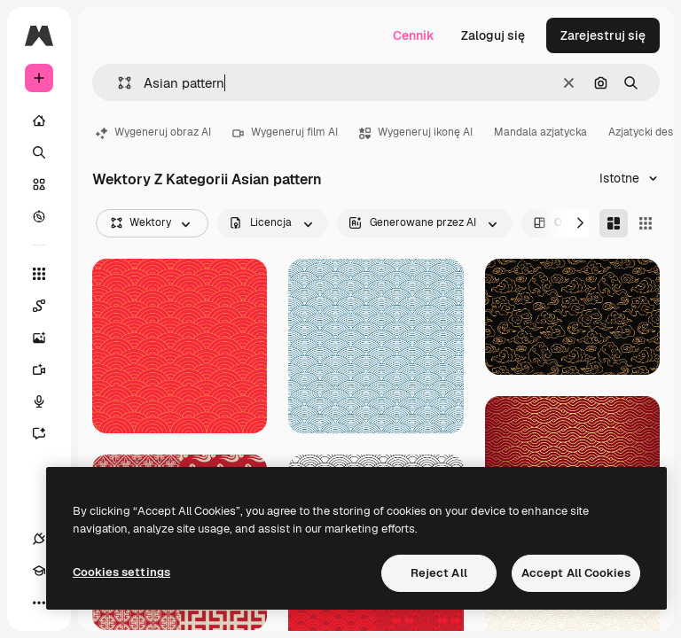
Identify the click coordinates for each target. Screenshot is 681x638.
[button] (117, 82)
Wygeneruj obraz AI (153, 132)
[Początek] (39, 120)
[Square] (645, 223)
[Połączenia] (39, 539)
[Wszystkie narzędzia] (39, 274)
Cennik (413, 35)
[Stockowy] (39, 184)
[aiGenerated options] (425, 223)
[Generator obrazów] (48, 337)
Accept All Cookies (575, 572)
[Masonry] (613, 223)
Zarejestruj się (603, 35)
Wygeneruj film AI (285, 132)
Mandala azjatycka (540, 132)
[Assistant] (48, 433)
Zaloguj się (493, 35)
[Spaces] (48, 306)
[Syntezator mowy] (48, 401)
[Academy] (39, 570)
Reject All (439, 572)
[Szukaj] (39, 152)
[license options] (272, 223)
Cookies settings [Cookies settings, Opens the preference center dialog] (121, 572)
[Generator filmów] (48, 369)
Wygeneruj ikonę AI (416, 132)
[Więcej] (39, 602)
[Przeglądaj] (39, 216)
